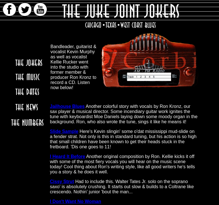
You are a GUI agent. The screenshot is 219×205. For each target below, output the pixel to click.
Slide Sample (64, 131)
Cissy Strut (62, 181)
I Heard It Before (67, 156)
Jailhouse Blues (67, 106)
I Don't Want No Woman (75, 201)
